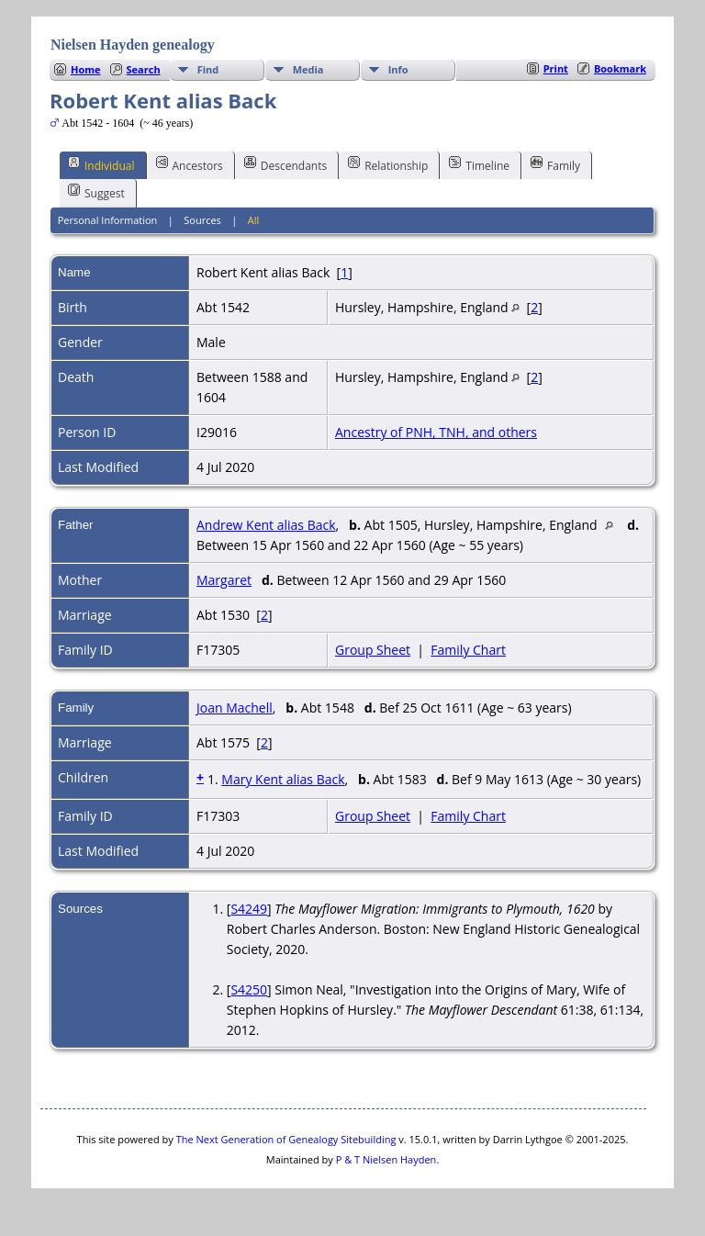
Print (555, 68)
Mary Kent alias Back (282, 779)
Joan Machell (234, 707)
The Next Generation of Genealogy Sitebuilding (286, 1139)
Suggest (96, 192)
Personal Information (108, 220)
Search (144, 69)
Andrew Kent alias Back (266, 525)
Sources (202, 220)
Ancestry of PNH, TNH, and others (436, 432)
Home (86, 69)
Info (398, 69)
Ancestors (189, 164)
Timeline (479, 164)
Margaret (224, 580)
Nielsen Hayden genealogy (132, 44)
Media (308, 69)
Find (208, 69)
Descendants (285, 164)
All (254, 220)
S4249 (248, 908)
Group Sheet (372, 649)
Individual (101, 164)
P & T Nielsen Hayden (386, 1159)
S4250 (248, 989)
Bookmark (620, 68)
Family (555, 164)
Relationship (388, 164)
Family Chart (468, 649)
